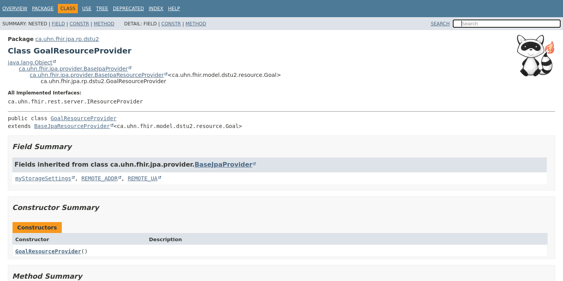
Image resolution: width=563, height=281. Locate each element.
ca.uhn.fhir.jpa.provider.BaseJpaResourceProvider (97, 75)
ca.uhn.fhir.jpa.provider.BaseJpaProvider (73, 69)
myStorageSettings (43, 178)
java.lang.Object (30, 62)
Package (43, 8)
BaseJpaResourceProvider (72, 126)
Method (104, 24)
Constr (79, 24)
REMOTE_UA (143, 178)
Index (156, 8)
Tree (102, 8)
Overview (14, 8)
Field (58, 24)
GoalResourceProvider (84, 118)
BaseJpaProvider (224, 164)
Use (86, 8)
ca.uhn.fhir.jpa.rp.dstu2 (67, 39)
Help (174, 8)
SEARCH (440, 24)
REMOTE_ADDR (99, 178)
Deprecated (128, 8)
